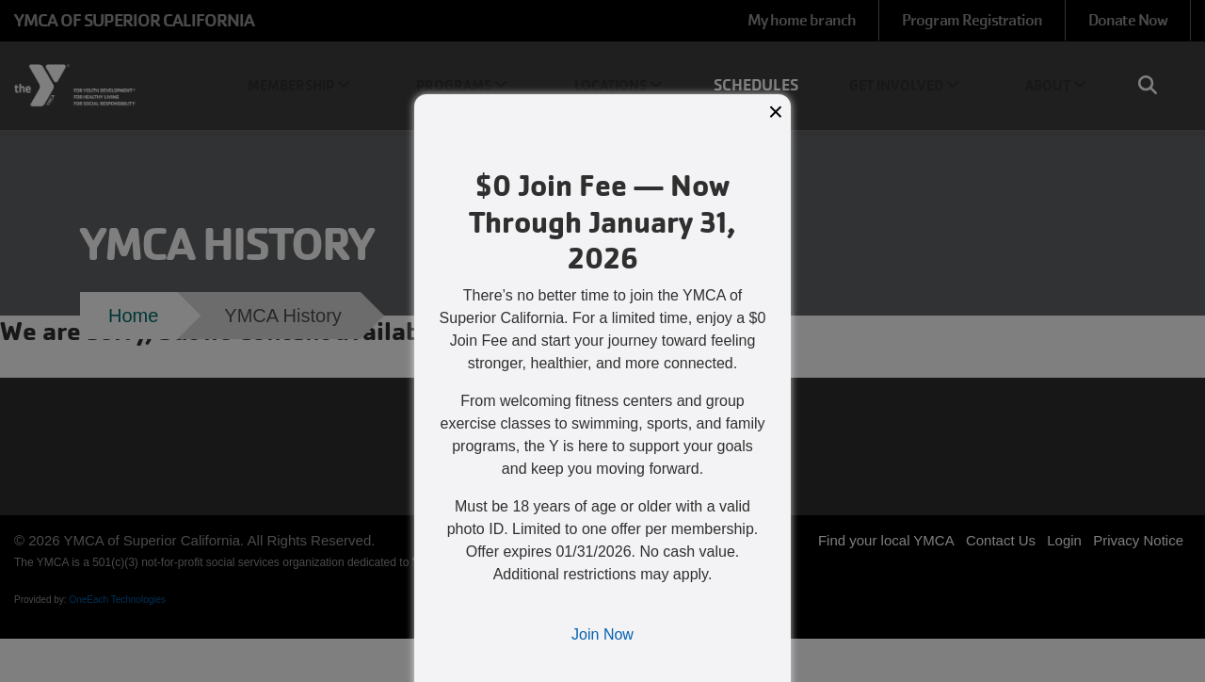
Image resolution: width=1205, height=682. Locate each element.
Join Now (602, 634)
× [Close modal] (775, 111)
